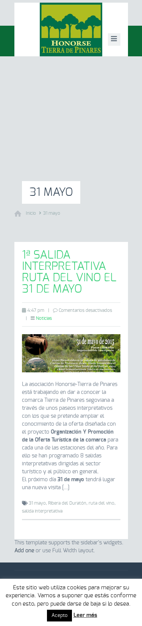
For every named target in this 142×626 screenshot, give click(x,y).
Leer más (85, 615)
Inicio (31, 213)
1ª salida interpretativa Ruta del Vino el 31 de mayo (69, 272)
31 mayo (51, 213)
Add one (24, 550)
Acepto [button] (59, 615)
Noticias (44, 318)
